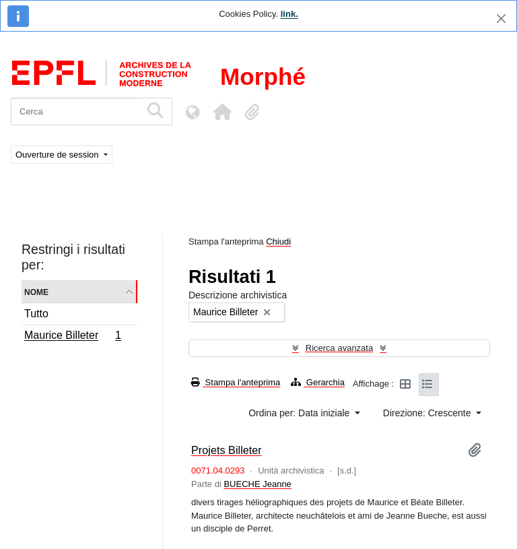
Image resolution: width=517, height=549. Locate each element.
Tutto (36, 313)
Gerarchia (318, 382)
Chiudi (278, 241)
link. (289, 14)
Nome (36, 291)
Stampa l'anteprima (235, 382)
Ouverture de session (58, 155)
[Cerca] (76, 111)
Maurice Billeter (72, 336)
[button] (222, 111)
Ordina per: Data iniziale (300, 413)
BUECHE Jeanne (257, 484)
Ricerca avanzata (339, 348)
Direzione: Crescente (428, 413)
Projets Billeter (226, 450)
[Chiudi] (501, 18)
